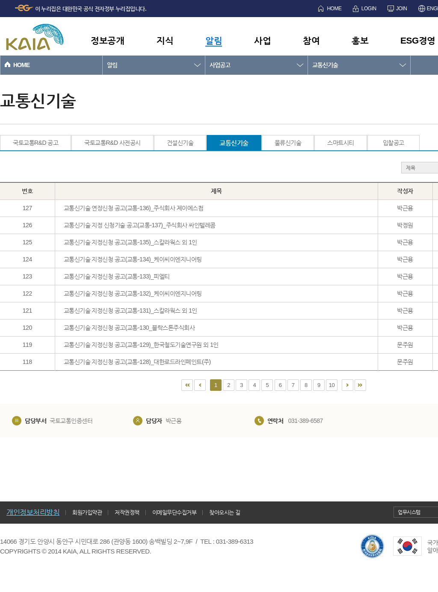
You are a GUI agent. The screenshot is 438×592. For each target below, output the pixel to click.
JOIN (401, 9)
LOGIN (368, 9)
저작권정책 (127, 512)
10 (331, 385)
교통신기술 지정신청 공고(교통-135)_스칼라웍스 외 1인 (130, 242)
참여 (311, 40)
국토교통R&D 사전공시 (112, 142)
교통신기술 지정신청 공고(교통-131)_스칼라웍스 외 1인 (130, 310)
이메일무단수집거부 (174, 512)
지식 (165, 40)
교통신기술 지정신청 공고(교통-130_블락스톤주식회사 (129, 327)
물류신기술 (288, 142)
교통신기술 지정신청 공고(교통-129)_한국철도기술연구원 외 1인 (141, 344)
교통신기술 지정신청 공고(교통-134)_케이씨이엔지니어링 (133, 259)
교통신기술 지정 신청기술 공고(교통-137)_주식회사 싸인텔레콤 (140, 225)
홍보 (360, 40)
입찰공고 (393, 142)
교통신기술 (325, 65)
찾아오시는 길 (224, 512)
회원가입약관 (87, 512)
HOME (334, 9)
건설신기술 (180, 142)
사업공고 (220, 65)
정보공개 (107, 40)
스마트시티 (340, 142)
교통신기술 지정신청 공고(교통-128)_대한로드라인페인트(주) (137, 361)
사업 (262, 40)
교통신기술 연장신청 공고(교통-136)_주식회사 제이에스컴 (134, 208)
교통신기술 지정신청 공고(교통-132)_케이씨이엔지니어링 (133, 293)
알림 (213, 40)
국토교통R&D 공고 (35, 142)
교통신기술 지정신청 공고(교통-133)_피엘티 (117, 276)
